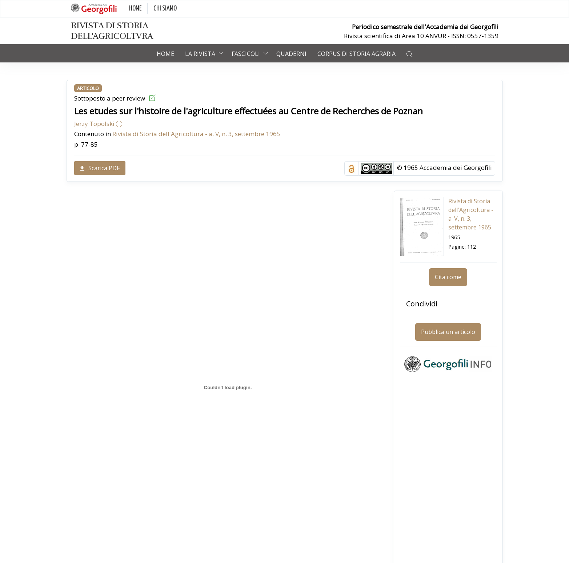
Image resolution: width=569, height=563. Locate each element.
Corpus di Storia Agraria (356, 54)
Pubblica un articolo (448, 332)
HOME (135, 8)
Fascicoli (246, 54)
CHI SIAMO (165, 8)
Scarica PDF (100, 168)
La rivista (200, 54)
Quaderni (291, 54)
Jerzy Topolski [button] (98, 123)
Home (165, 54)
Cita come (448, 277)
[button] (409, 53)
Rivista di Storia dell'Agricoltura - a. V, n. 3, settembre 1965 (196, 134)
